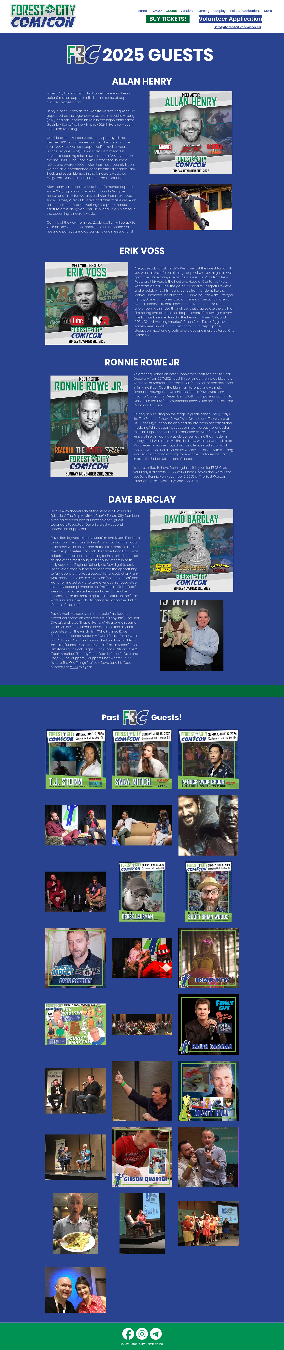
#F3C (74, 667)
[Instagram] (142, 1334)
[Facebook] (128, 1334)
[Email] (156, 1334)
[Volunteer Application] (230, 19)
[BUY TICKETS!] (168, 19)
